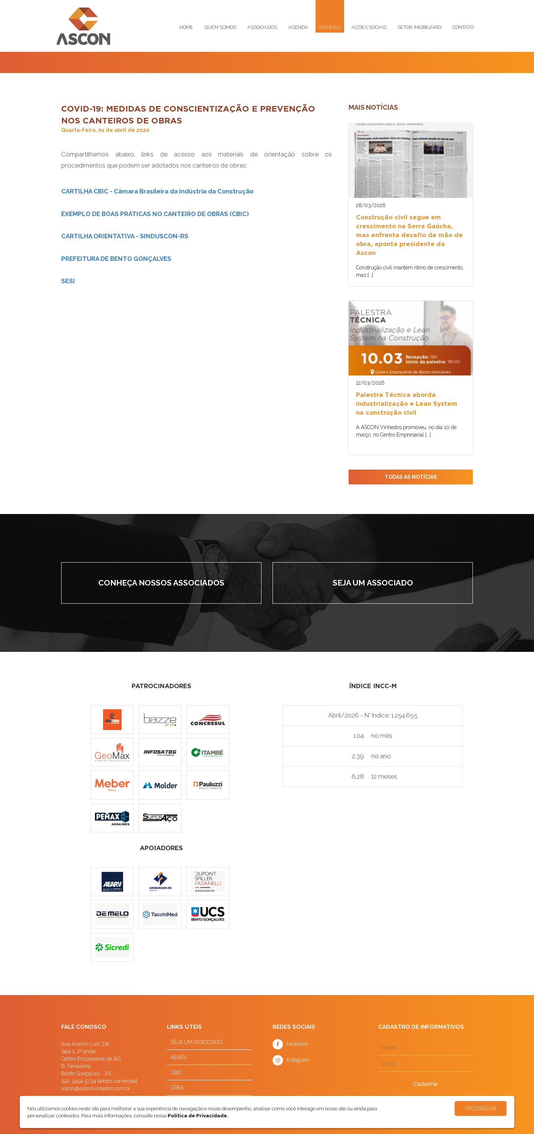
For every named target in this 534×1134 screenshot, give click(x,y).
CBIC (176, 1072)
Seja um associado (373, 582)
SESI (68, 281)
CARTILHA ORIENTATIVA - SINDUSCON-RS (124, 236)
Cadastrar (425, 1084)
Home (186, 27)
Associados (262, 27)
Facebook (297, 1044)
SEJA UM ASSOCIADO (197, 1042)
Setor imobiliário (419, 27)
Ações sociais (369, 27)
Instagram (298, 1060)
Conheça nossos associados (161, 582)
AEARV (179, 1057)
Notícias (329, 27)
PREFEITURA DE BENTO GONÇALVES (116, 258)
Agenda (298, 27)
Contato (463, 27)
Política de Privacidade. (198, 1115)
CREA (177, 1088)
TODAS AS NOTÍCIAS (411, 477)
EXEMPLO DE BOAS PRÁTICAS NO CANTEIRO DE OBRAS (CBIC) (155, 214)
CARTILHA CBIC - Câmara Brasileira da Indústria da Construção (157, 191)
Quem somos (220, 27)
